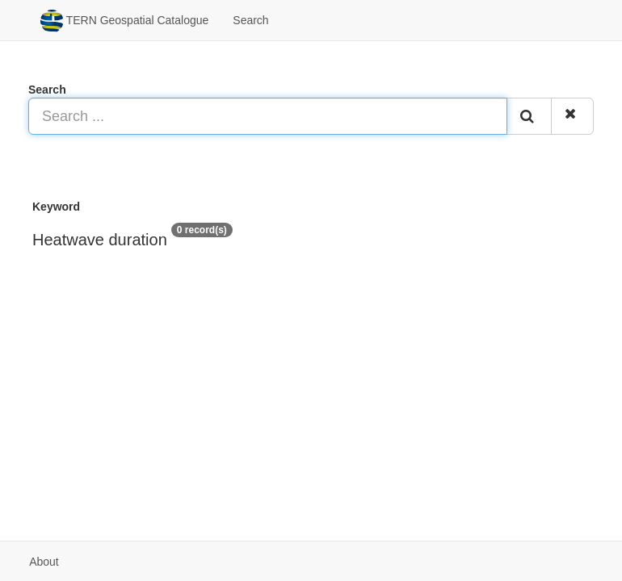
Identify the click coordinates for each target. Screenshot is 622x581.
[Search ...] (267, 116)
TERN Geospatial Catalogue (124, 21)
